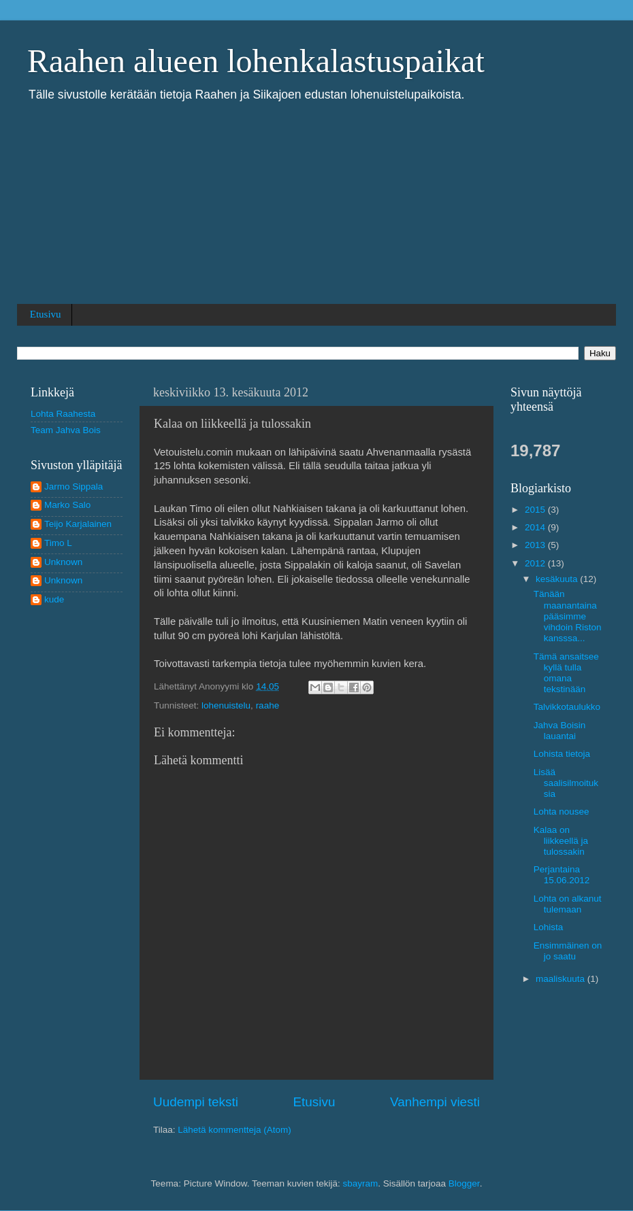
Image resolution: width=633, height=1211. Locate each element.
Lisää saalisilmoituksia (566, 783)
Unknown (63, 562)
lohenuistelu (225, 705)
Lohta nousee (561, 811)
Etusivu (45, 314)
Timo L (58, 543)
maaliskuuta (561, 979)
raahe (268, 705)
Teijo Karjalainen (78, 524)
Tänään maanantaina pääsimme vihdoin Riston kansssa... (568, 616)
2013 (536, 545)
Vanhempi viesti (435, 1102)
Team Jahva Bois (66, 430)
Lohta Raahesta (63, 414)
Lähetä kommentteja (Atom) (234, 1130)
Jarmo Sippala (73, 486)
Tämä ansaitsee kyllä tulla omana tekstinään (566, 673)
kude (54, 599)
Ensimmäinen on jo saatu (568, 950)
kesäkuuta (558, 579)
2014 (536, 527)
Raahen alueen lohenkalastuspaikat (256, 61)
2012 (536, 563)
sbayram (360, 1183)
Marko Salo (67, 505)
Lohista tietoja (562, 754)
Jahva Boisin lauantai (560, 730)
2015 (536, 510)
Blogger (464, 1183)
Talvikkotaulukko (567, 707)
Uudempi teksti (195, 1102)
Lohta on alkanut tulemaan (568, 904)
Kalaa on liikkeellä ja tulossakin (561, 841)
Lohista (549, 927)
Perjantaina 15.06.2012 (562, 874)
